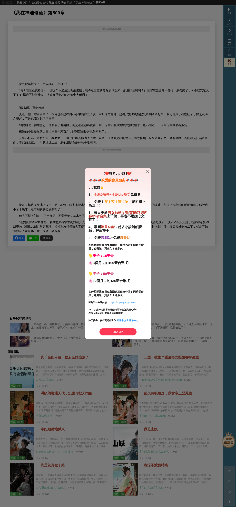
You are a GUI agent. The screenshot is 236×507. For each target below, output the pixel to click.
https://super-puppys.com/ (123, 302)
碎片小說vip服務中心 (127, 320)
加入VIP (118, 331)
